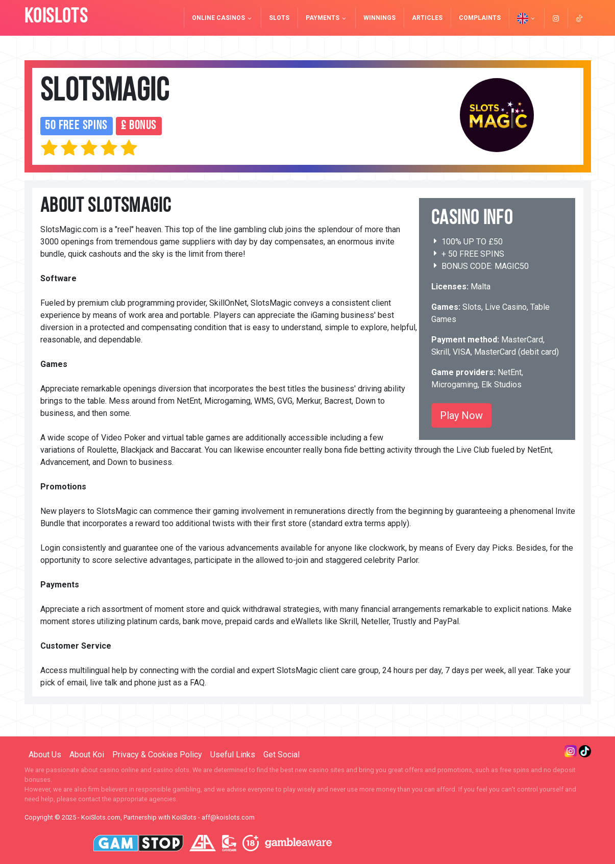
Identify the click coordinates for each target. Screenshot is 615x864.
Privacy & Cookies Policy (157, 754)
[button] (526, 18)
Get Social (281, 754)
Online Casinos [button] (222, 17)
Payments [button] (326, 17)
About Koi (86, 754)
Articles (427, 17)
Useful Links (232, 754)
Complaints (480, 17)
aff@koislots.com (228, 817)
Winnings (379, 17)
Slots (279, 17)
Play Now (461, 415)
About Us (45, 754)
